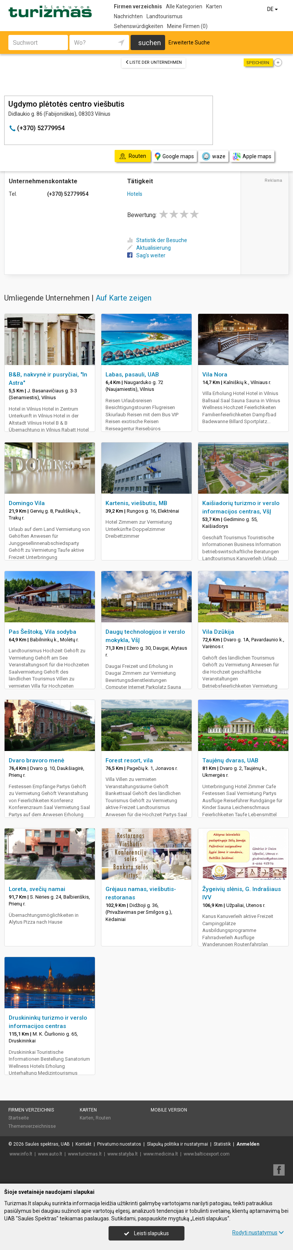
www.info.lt (20, 1154)
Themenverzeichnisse (32, 1126)
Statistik (222, 1144)
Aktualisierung (149, 248)
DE (273, 9)
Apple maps (252, 157)
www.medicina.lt (160, 1154)
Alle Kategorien (184, 6)
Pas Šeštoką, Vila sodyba (42, 631)
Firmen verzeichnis (138, 6)
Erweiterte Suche (189, 42)
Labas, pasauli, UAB (132, 374)
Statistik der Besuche (157, 240)
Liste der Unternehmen (153, 62)
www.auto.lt (50, 1154)
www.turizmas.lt (85, 1154)
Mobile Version (169, 1110)
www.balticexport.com (207, 1154)
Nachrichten (128, 16)
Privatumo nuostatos (119, 1144)
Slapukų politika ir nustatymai (177, 1144)
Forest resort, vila (129, 760)
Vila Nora (214, 374)
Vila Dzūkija (218, 631)
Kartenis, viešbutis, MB (136, 503)
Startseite (18, 1118)
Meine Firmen (187, 26)
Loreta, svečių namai (37, 889)
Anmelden (247, 1144)
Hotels (134, 194)
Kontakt (83, 1144)
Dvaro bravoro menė (36, 760)
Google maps (174, 157)
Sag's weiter (146, 255)
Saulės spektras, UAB (47, 1144)
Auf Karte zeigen (123, 297)
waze (213, 156)
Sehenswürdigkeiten (138, 26)
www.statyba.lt (122, 1154)
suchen (149, 43)
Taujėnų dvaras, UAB (230, 760)
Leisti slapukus (146, 1233)
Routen (103, 1118)
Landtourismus (164, 16)
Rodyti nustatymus (258, 1233)
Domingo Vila (27, 503)
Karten (214, 6)
